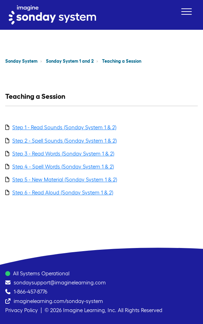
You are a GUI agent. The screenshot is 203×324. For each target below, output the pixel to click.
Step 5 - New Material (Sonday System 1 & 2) (64, 179)
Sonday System (21, 61)
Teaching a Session (121, 61)
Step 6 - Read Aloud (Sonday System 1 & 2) (62, 192)
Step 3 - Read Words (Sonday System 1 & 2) (63, 154)
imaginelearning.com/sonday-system (58, 301)
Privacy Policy (21, 310)
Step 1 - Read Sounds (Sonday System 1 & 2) (64, 127)
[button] (186, 11)
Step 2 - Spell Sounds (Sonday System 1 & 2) (64, 141)
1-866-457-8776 (30, 292)
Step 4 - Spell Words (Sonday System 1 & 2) (63, 167)
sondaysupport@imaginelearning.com (60, 282)
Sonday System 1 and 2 (70, 61)
